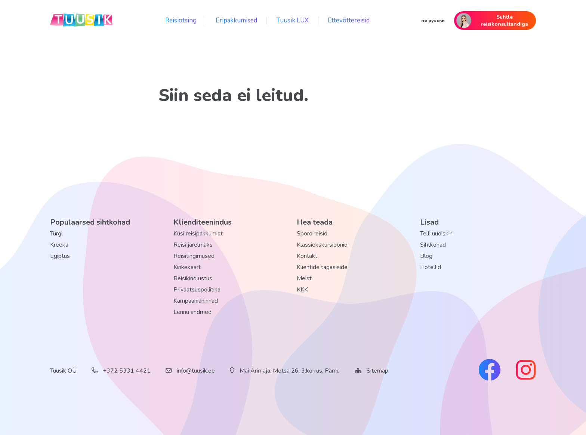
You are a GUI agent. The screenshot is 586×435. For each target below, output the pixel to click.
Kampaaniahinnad (195, 301)
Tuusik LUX (292, 20)
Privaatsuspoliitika (196, 289)
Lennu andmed (192, 312)
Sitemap (377, 370)
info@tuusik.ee (190, 370)
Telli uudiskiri (436, 233)
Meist (304, 278)
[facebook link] (489, 371)
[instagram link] (526, 371)
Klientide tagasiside (322, 267)
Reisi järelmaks (193, 245)
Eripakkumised (236, 20)
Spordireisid (312, 233)
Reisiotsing (181, 20)
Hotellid (430, 267)
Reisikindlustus (192, 278)
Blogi (427, 256)
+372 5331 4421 (121, 370)
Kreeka (59, 245)
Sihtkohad (433, 245)
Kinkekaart (187, 267)
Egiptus (60, 256)
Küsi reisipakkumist (198, 233)
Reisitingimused (194, 256)
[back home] (82, 20)
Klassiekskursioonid (322, 245)
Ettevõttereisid (349, 20)
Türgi (56, 233)
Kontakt (307, 256)
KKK (302, 289)
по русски (433, 21)
